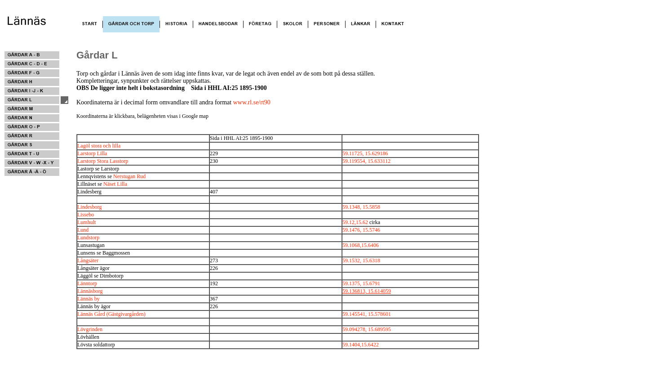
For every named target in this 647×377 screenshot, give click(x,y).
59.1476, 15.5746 (361, 230)
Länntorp (87, 283)
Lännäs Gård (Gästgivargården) (111, 314)
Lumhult (86, 222)
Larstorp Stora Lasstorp (102, 161)
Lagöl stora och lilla (98, 146)
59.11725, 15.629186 (365, 153)
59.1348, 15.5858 (361, 207)
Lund (83, 230)
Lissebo (85, 214)
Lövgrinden (89, 329)
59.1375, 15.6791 (361, 283)
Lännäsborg (89, 291)
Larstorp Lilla (92, 153)
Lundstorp (88, 237)
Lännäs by (88, 299)
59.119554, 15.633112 (366, 161)
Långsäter (87, 260)
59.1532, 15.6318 (361, 260)
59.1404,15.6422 (360, 344)
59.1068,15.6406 (360, 245)
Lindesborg (89, 207)
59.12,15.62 (355, 222)
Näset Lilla (115, 184)
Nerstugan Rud (129, 176)
